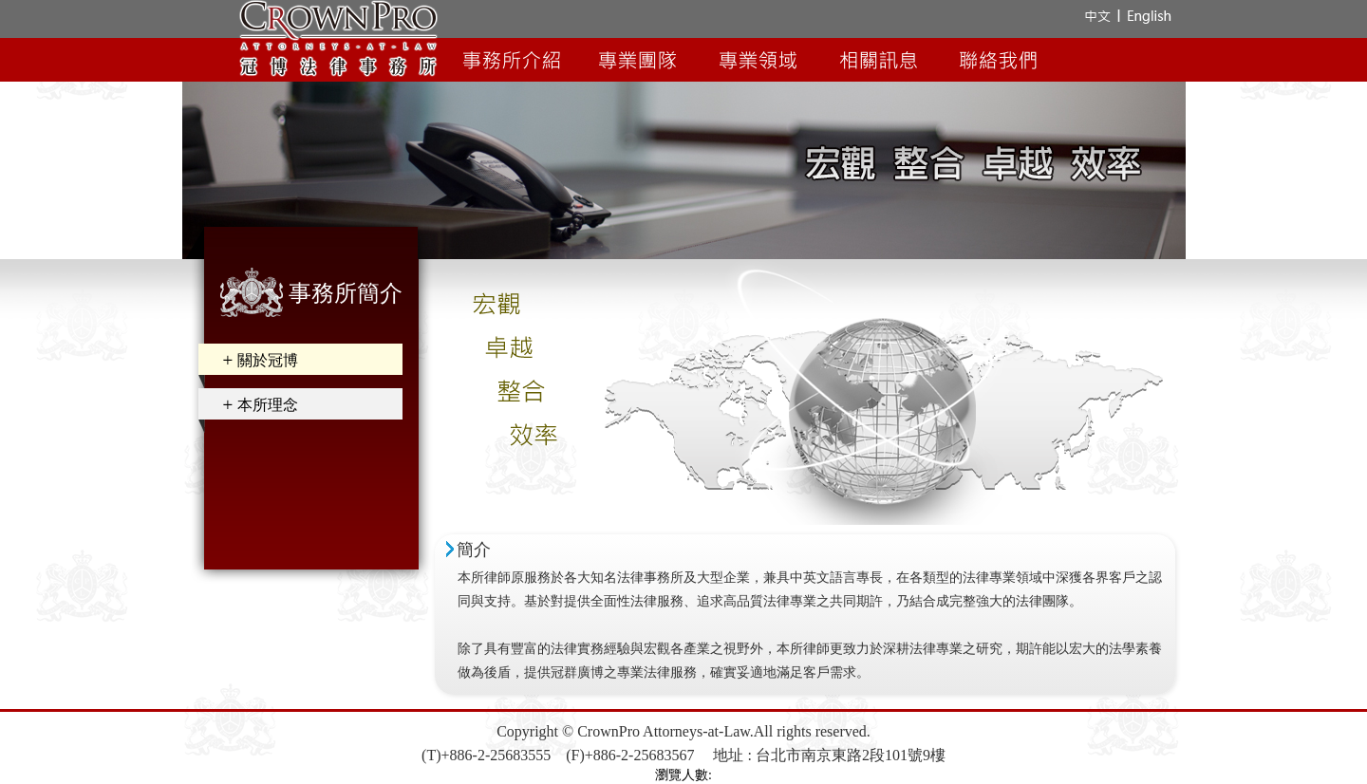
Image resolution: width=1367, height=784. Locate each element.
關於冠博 (267, 360)
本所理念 (267, 405)
